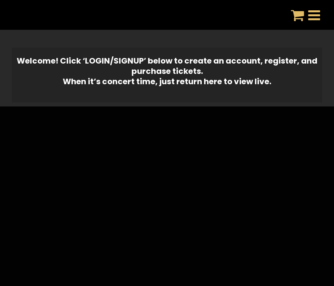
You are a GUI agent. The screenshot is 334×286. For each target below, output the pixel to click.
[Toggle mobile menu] (315, 15)
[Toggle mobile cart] (297, 15)
